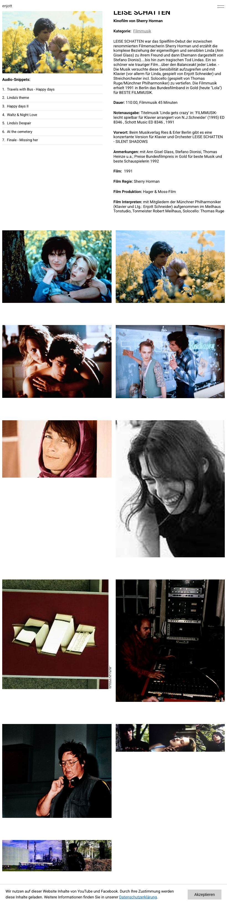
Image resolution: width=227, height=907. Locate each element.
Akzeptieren (204, 894)
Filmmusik (142, 31)
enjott (7, 6)
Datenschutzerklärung (138, 897)
